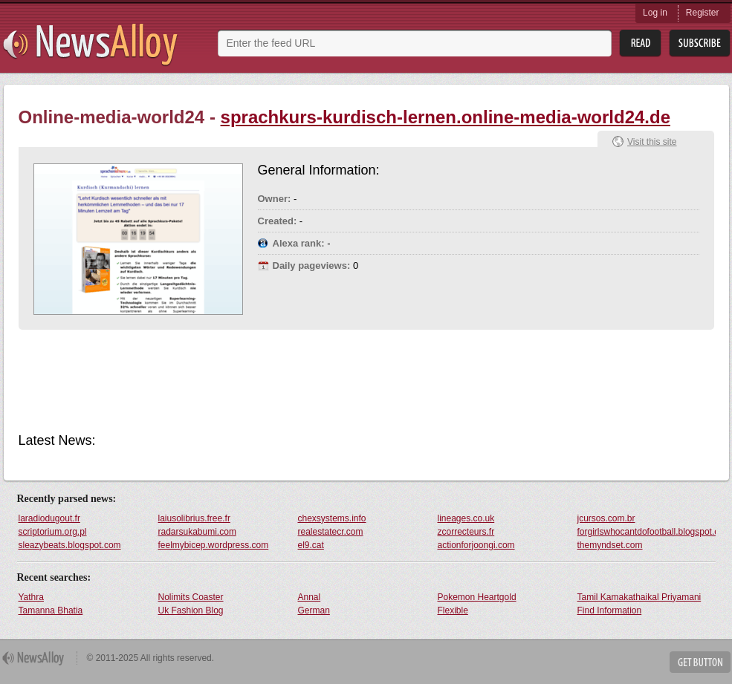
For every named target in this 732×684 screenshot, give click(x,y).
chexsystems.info (332, 518)
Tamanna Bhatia (51, 610)
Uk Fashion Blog (191, 610)
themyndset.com (610, 545)
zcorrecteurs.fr (466, 532)
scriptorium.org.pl (53, 532)
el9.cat (311, 545)
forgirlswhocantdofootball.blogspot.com (646, 532)
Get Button (700, 662)
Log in (655, 12)
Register (702, 12)
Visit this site (651, 142)
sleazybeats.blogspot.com (70, 545)
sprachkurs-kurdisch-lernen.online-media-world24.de (445, 117)
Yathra (31, 597)
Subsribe (700, 43)
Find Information (609, 610)
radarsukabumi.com (197, 532)
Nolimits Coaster (191, 597)
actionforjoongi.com (476, 545)
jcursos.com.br (606, 518)
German (314, 610)
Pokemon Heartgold (477, 597)
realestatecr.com (330, 532)
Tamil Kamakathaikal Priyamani (639, 597)
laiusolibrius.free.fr (194, 518)
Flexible (453, 610)
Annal (309, 597)
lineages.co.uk (466, 518)
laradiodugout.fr (49, 518)
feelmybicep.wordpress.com (213, 545)
